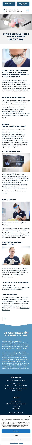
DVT (13, 174)
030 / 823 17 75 (18, 413)
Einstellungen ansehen (16, 439)
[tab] (16, 319)
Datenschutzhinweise (14, 443)
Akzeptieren (16, 431)
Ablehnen (16, 435)
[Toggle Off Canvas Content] (27, 11)
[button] (29, 416)
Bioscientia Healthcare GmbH (13, 289)
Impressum (21, 443)
